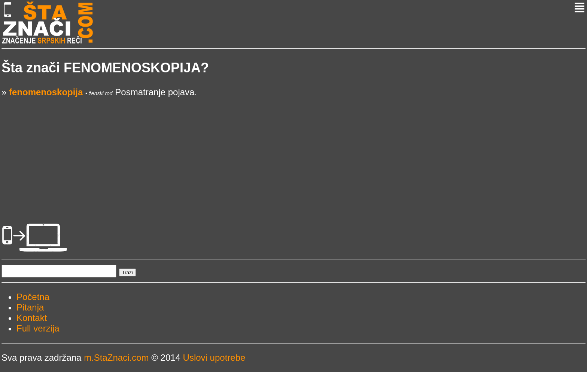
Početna (32, 297)
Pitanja (30, 307)
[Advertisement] (226, 150)
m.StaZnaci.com (116, 357)
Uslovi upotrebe (214, 357)
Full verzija (38, 328)
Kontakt (31, 318)
